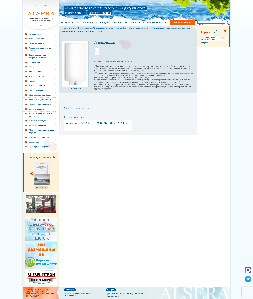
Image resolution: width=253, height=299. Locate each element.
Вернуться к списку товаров (76, 108)
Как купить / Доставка (111, 22)
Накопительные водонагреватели (136, 28)
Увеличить (77, 88)
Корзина (206, 32)
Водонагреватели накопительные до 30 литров (171, 28)
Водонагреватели (85, 28)
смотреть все (41, 187)
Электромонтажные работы (41, 198)
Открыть (205, 43)
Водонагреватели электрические (107, 28)
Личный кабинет (182, 22)
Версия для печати (106, 42)
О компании (87, 22)
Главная (69, 22)
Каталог (73, 28)
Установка (134, 22)
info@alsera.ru (74, 13)
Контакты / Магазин (157, 22)
